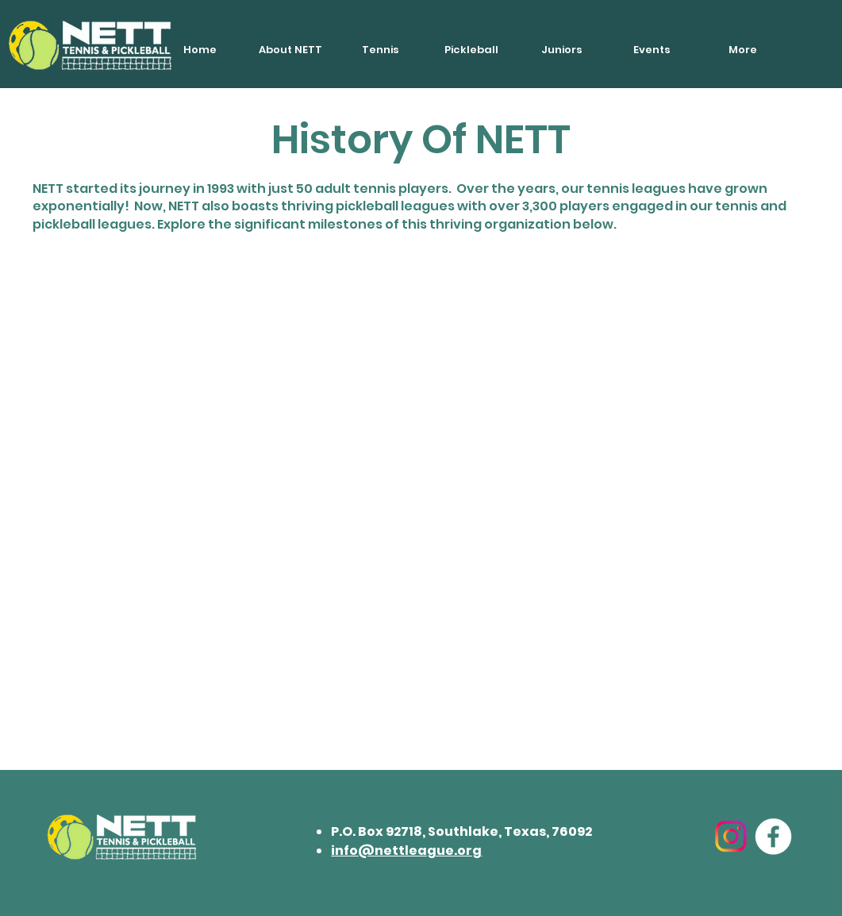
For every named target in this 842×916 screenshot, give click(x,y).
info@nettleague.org (406, 850)
